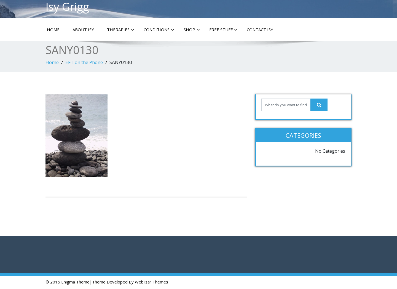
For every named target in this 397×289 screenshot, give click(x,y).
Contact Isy (260, 29)
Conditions (159, 30)
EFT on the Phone (84, 62)
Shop (192, 30)
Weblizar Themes (151, 282)
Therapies (120, 30)
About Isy (83, 29)
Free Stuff (223, 30)
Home (53, 29)
